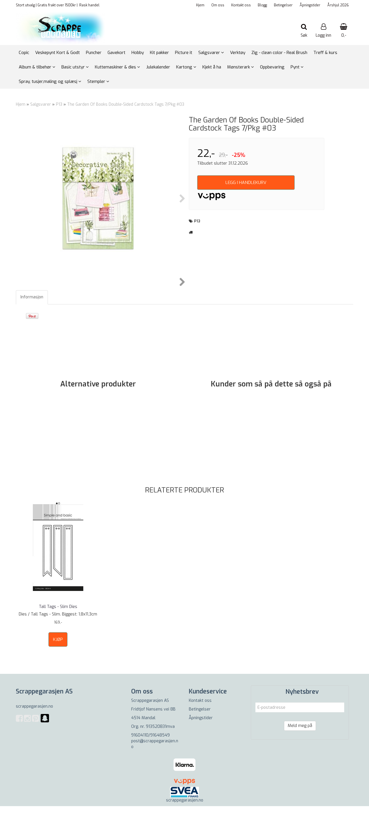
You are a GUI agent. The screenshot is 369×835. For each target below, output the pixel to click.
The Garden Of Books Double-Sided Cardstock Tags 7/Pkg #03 (125, 104)
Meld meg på (300, 754)
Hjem (200, 5)
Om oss (217, 5)
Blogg (262, 5)
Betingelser (283, 5)
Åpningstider (310, 5)
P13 (59, 104)
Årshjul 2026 (338, 5)
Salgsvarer (40, 104)
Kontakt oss (241, 5)
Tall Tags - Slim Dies (58, 635)
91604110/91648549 (150, 764)
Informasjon (31, 326)
